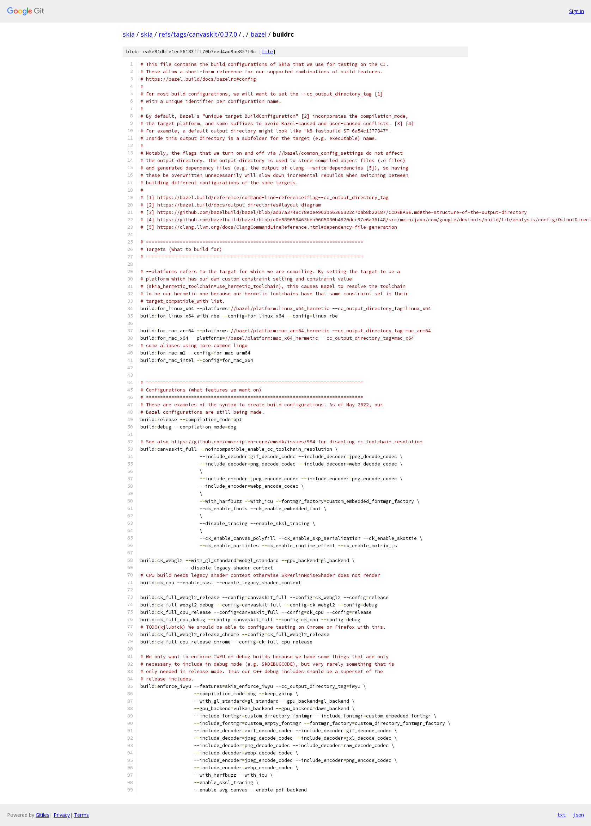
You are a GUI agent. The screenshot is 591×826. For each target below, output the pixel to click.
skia (129, 34)
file (267, 52)
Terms (81, 815)
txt (561, 815)
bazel (258, 34)
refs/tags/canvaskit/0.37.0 (198, 34)
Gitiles (42, 815)
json (578, 815)
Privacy (62, 815)
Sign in (576, 11)
